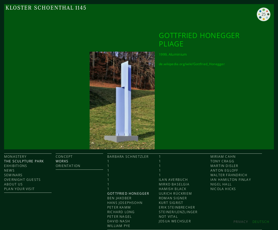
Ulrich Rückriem (175, 193)
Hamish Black (172, 189)
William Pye (118, 225)
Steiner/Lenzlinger (178, 212)
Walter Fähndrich (228, 175)
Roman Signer (173, 198)
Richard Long (121, 212)
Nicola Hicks (223, 189)
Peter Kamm (119, 207)
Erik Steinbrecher (177, 207)
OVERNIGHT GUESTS (22, 179)
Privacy (240, 222)
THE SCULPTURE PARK (24, 161)
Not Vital (168, 216)
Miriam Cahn (223, 156)
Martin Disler (224, 165)
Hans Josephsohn (125, 202)
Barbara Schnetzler (128, 156)
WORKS (62, 161)
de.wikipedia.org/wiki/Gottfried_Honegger (192, 64)
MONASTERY (15, 156)
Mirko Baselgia (174, 184)
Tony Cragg (222, 161)
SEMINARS (13, 175)
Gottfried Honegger (128, 193)
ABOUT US (13, 184)
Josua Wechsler (175, 221)
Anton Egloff (224, 170)
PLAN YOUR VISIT (19, 189)
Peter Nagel (119, 216)
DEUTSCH (260, 222)
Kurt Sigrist (171, 202)
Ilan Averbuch (173, 179)
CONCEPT (64, 156)
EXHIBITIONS (15, 165)
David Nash (118, 221)
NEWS (9, 170)
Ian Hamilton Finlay (230, 179)
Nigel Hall (221, 184)
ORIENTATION (68, 165)
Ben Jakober (119, 198)
